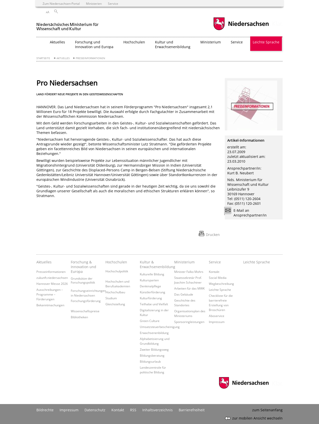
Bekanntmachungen (50, 305)
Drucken (213, 234)
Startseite (43, 58)
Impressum (217, 322)
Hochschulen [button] (134, 42)
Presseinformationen (90, 58)
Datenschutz (94, 410)
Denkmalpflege (150, 286)
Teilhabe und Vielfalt (154, 304)
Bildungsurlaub (150, 361)
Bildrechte (45, 410)
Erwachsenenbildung (154, 333)
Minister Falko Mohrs (188, 272)
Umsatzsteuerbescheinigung (160, 327)
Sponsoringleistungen (189, 322)
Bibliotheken (79, 317)
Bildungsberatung (152, 355)
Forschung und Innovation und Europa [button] (94, 44)
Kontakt (214, 272)
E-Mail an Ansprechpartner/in (247, 212)
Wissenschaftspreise (85, 311)
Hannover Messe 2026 (52, 284)
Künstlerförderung (152, 292)
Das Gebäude (183, 294)
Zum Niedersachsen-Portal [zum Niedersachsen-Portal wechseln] (61, 3)
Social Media (218, 278)
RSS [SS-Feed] (133, 410)
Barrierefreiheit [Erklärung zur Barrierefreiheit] (192, 410)
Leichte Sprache (266, 42)
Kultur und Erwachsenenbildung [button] (172, 44)
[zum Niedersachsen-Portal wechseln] (241, 29)
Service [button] (237, 42)
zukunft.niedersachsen (52, 278)
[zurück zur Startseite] (67, 24)
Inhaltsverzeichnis (157, 410)
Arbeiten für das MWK (189, 288)
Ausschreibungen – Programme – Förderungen (49, 294)
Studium (111, 298)
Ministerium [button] (210, 42)
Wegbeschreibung (221, 284)
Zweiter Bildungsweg (154, 349)
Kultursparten (149, 280)
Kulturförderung (151, 298)
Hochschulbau (115, 292)
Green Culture (150, 321)
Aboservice (216, 316)
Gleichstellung (115, 304)
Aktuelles (63, 58)
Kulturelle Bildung (152, 274)
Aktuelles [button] (57, 42)
